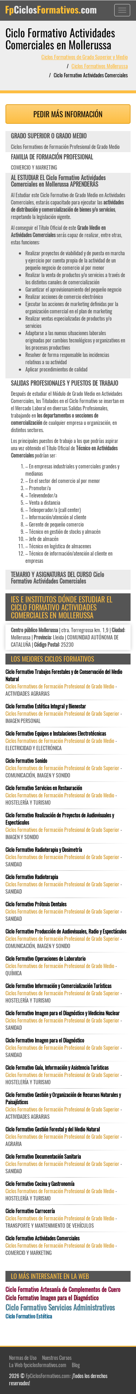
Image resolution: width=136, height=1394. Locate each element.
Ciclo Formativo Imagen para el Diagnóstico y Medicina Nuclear (62, 1013)
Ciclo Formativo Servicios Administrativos (60, 1307)
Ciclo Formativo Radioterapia (31, 877)
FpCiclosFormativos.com (48, 1375)
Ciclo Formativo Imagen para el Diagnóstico (44, 1040)
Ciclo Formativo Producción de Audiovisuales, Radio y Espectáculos (65, 931)
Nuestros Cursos (56, 1357)
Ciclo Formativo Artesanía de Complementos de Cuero (62, 1289)
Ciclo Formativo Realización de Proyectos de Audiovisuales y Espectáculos (59, 819)
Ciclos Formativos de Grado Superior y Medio (84, 57)
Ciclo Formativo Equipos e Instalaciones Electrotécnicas (55, 733)
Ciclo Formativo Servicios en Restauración (43, 788)
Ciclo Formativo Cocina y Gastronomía (39, 1183)
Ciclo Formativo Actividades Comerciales (42, 1238)
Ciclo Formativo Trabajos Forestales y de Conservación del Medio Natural (63, 675)
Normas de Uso (23, 1357)
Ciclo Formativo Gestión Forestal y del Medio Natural (52, 1129)
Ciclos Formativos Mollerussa (99, 66)
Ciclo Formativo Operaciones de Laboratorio (45, 958)
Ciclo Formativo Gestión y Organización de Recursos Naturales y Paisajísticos (63, 1098)
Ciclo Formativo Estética (28, 1316)
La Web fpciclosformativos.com (37, 1365)
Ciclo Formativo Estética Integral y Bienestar (45, 706)
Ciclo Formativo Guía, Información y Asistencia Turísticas (56, 1067)
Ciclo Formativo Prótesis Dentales (35, 904)
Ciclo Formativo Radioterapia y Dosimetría (43, 849)
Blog (76, 1365)
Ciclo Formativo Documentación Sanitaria (43, 1156)
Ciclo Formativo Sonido (26, 760)
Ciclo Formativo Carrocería (30, 1211)
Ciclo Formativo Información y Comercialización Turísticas (58, 985)
